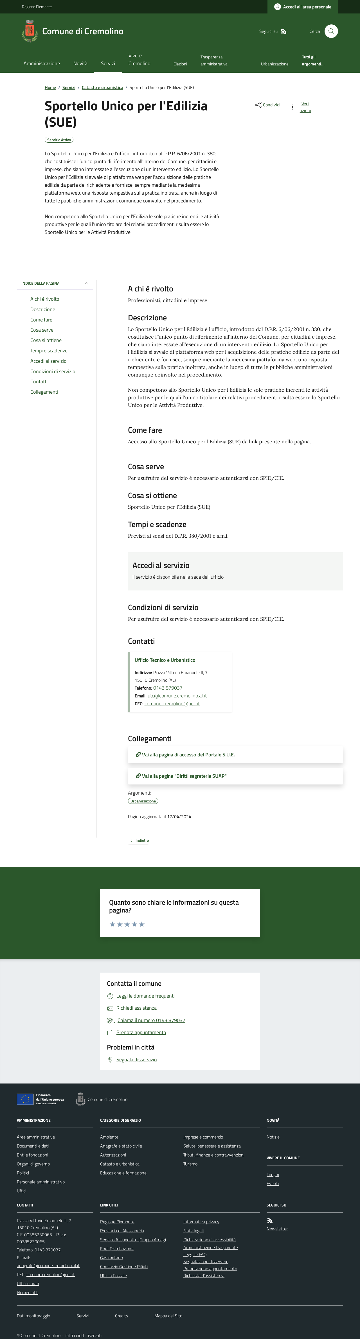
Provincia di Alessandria (122, 1230)
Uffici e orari (28, 1283)
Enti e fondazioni (32, 1154)
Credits (121, 1315)
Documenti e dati (33, 1145)
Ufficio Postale (113, 1275)
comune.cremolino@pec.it (172, 703)
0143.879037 (168, 688)
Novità (80, 63)
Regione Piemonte (37, 7)
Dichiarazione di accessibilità (209, 1239)
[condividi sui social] (267, 104)
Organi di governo (33, 1163)
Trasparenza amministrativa (214, 60)
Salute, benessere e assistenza (212, 1145)
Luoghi (273, 1174)
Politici (23, 1172)
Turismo (190, 1163)
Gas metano (111, 1257)
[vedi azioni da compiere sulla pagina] (301, 107)
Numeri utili (27, 1292)
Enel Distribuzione (117, 1248)
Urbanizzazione (275, 64)
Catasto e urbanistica (102, 87)
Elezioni (180, 64)
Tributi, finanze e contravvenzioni (213, 1154)
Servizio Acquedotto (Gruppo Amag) (133, 1239)
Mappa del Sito (168, 1315)
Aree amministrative (36, 1136)
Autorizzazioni (113, 1154)
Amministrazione (42, 63)
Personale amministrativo (41, 1181)
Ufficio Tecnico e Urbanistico (165, 660)
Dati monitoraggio (33, 1315)
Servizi (108, 63)
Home (50, 87)
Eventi (273, 1183)
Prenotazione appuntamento (210, 1268)
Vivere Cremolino (139, 59)
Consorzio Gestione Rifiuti (124, 1266)
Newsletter (277, 1228)
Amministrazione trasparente (210, 1247)
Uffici (21, 1190)
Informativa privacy (201, 1221)
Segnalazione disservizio (205, 1261)
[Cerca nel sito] (329, 31)
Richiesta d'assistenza (203, 1275)
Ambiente (109, 1136)
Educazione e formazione (123, 1172)
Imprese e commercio (203, 1136)
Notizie (273, 1136)
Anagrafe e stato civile (121, 1145)
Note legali (193, 1230)
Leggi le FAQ (195, 1254)
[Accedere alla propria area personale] (302, 6)
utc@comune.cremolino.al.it (177, 695)
